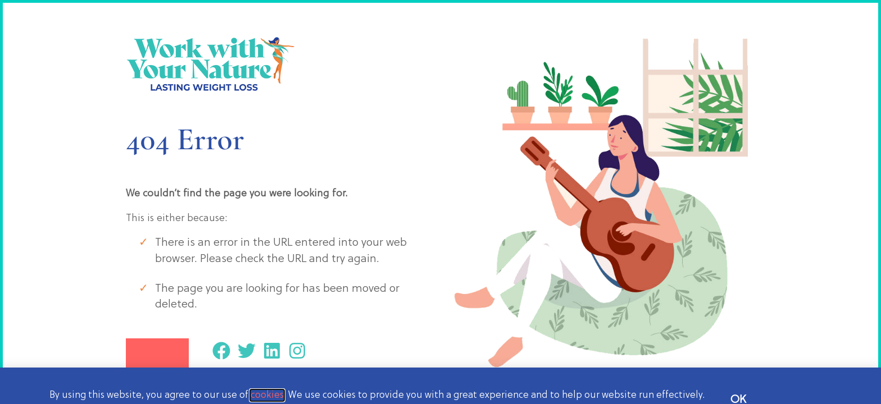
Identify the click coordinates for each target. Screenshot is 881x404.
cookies (267, 395)
